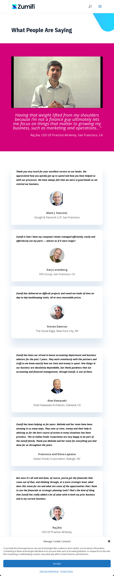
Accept (57, 563)
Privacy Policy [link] (66, 571)
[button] (109, 541)
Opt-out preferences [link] (49, 571)
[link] (23, 6)
